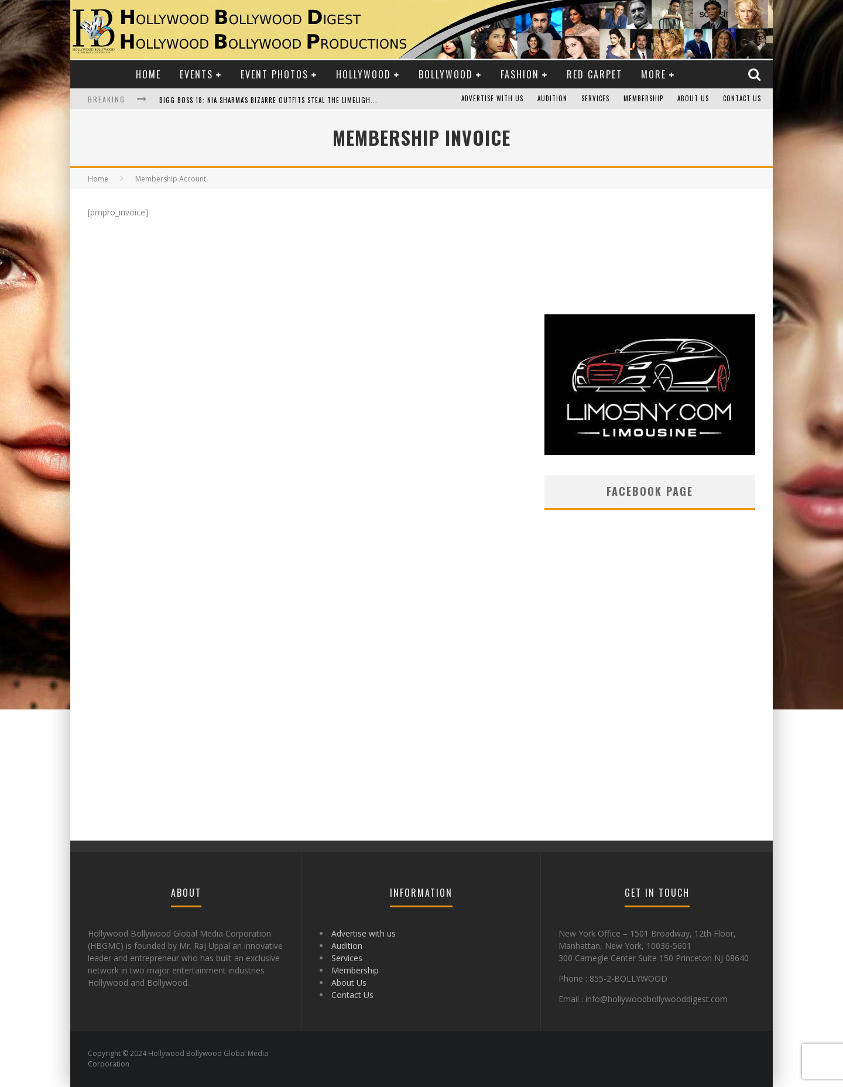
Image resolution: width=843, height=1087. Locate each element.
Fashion (520, 74)
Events (196, 74)
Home (148, 74)
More (653, 74)
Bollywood (446, 74)
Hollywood (363, 74)
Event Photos (275, 74)
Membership (643, 99)
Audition (552, 99)
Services (595, 99)
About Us (693, 99)
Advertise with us (492, 99)
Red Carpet (594, 74)
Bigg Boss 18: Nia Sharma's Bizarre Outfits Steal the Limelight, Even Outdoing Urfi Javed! (314, 100)
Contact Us (742, 99)
